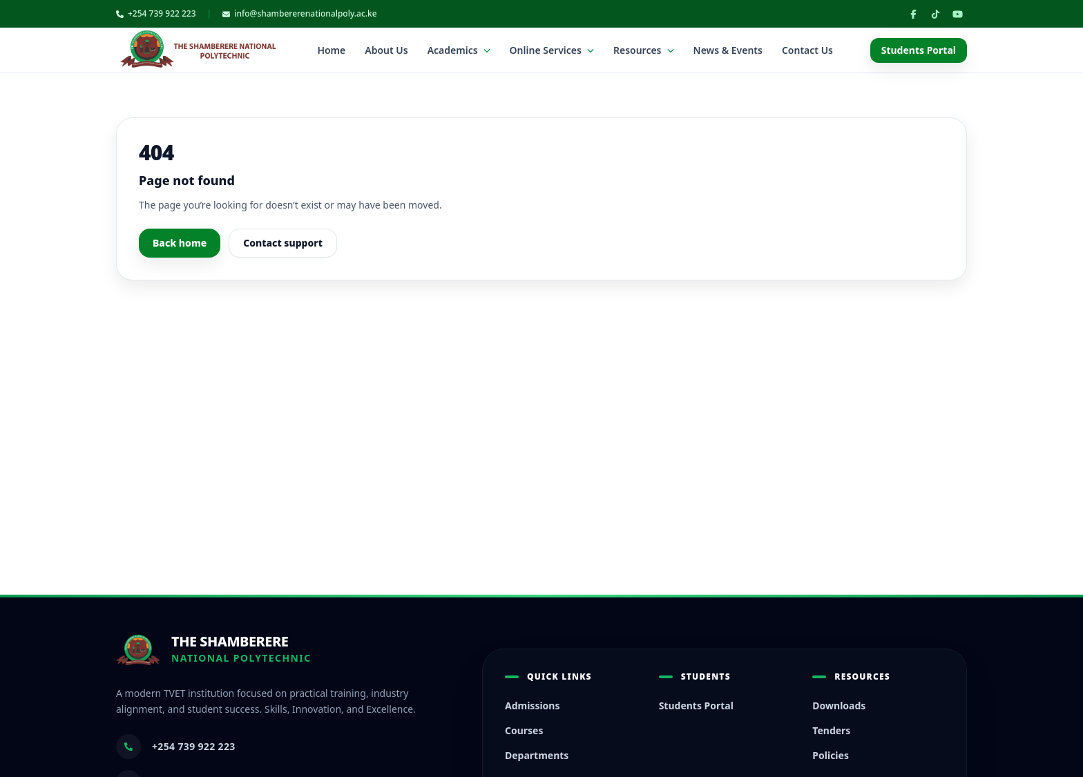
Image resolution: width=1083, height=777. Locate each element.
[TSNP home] (198, 50)
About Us (386, 50)
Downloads (838, 705)
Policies (830, 755)
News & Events (728, 50)
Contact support (283, 242)
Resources (643, 50)
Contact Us (807, 50)
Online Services (552, 50)
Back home (180, 242)
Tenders (831, 730)
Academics (459, 50)
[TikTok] (935, 13)
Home (331, 50)
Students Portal (918, 50)
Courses (524, 730)
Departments (536, 755)
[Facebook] (913, 13)
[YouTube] (957, 13)
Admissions (532, 705)
